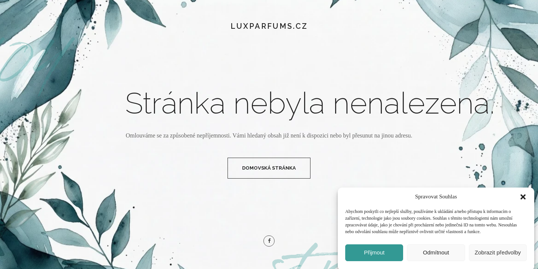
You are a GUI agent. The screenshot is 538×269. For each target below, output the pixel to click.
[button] (523, 199)
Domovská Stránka (269, 168)
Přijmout (374, 255)
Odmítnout (436, 255)
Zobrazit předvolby (498, 255)
